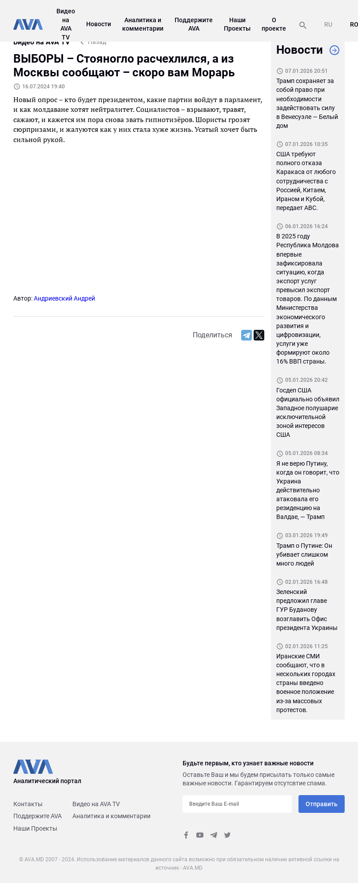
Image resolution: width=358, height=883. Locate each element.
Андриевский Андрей (64, 298)
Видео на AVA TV (96, 804)
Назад (97, 41)
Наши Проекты (35, 828)
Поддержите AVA (37, 816)
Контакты (28, 804)
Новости (98, 24)
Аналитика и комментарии (111, 816)
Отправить (322, 804)
